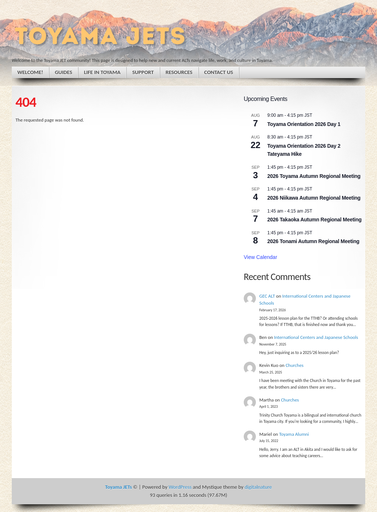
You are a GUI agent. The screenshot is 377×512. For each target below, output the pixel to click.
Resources (179, 72)
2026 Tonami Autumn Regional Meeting (313, 241)
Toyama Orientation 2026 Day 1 (304, 124)
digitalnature (258, 487)
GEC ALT (267, 296)
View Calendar (260, 257)
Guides (63, 72)
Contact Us (218, 72)
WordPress (180, 487)
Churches (295, 365)
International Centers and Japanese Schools (316, 337)
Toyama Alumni (294, 434)
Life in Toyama (102, 72)
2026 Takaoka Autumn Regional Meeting (314, 219)
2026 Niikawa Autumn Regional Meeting (313, 198)
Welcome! (30, 72)
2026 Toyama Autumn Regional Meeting (313, 176)
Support (143, 72)
